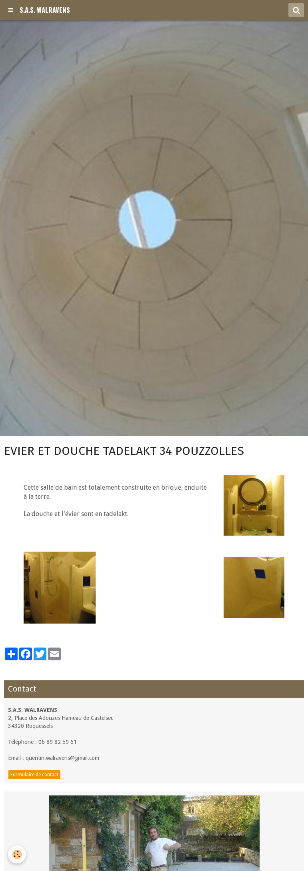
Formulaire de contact (34, 774)
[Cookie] (17, 854)
